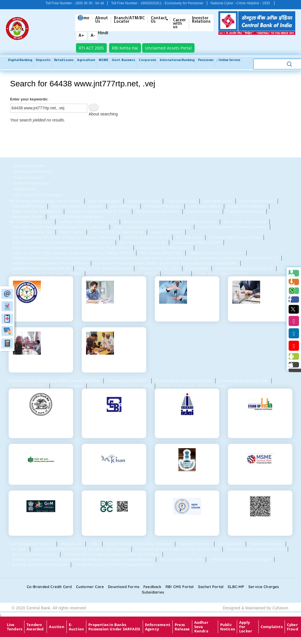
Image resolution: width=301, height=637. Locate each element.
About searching (103, 114)
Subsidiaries (153, 592)
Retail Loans (64, 60)
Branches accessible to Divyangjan (39, 565)
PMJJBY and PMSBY (29, 386)
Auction (56, 626)
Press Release (182, 627)
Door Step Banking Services (34, 554)
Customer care (90, 586)
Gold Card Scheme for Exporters (77, 206)
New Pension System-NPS (245, 222)
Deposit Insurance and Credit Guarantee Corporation (114, 526)
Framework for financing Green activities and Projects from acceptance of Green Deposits (166, 263)
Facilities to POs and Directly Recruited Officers (49, 263)
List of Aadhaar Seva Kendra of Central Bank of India (177, 549)
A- (93, 36)
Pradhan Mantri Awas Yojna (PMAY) (183, 381)
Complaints (272, 626)
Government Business (256, 201)
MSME (103, 60)
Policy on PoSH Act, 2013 (158, 269)
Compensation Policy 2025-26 (196, 243)
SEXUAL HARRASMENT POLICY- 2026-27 (123, 274)
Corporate (147, 60)
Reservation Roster (27, 217)
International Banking (177, 60)
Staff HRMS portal (217, 201)
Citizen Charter (71, 232)
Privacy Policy (197, 269)
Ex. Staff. (19, 549)
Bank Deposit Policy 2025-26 (142, 243)
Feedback (152, 586)
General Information (29, 166)
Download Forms (123, 586)
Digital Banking (20, 60)
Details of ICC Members (247, 206)
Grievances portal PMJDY (127, 381)
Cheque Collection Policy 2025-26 (216, 253)
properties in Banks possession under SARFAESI (114, 627)
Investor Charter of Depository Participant (139, 544)
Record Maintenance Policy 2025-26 (244, 269)
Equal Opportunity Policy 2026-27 (163, 248)
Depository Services (194, 544)
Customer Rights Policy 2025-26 (234, 237)
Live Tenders (14, 627)
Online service (228, 60)
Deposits (43, 60)
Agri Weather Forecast (40, 477)
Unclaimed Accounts (143, 201)
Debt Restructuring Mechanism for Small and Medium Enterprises (64, 237)
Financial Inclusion (28, 178)
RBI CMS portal (179, 586)
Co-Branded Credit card (49, 586)
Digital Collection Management (36, 212)
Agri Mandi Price (186, 477)
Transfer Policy (176, 274)
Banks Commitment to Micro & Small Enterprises (151, 227)
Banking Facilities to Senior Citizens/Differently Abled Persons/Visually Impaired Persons (82, 560)
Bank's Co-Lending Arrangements (76, 217)
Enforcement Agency (265, 544)
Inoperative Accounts (202, 212)
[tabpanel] (150, 209)
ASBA (94, 544)
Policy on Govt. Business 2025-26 (104, 269)
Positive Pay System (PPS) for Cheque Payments (114, 565)
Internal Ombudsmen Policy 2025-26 (41, 269)
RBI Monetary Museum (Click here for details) (45, 201)
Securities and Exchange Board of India (114, 424)
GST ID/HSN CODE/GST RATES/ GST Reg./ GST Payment (81, 549)
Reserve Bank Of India (40, 422)
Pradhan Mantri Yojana (31, 183)
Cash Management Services (31, 544)
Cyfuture (280, 608)
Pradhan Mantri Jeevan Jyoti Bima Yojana (192, 386)
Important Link (25, 189)
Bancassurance (230, 544)
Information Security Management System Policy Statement (59, 227)
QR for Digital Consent (260, 524)
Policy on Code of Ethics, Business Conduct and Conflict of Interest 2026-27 (72, 253)
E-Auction (76, 627)
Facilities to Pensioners (162, 206)
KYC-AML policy (189, 237)
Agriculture (86, 60)
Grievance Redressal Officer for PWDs (98, 212)
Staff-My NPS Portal (28, 206)
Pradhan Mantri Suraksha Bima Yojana (120, 386)
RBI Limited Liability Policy (161, 253)
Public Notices (227, 627)
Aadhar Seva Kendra (201, 626)
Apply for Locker (245, 626)
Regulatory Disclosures (244, 212)
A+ (81, 36)
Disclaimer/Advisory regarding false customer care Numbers (111, 554)
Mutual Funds (71, 544)
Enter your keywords (28, 99)
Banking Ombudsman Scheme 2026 (87, 222)
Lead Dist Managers (104, 201)
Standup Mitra (260, 422)
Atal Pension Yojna (68, 386)
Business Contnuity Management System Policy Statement (169, 222)
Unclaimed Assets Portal (168, 48)
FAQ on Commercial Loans (181, 560)
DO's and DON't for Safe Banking (116, 232)
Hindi (103, 33)
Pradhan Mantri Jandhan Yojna (243, 381)
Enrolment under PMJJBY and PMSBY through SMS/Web (54, 381)
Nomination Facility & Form (157, 212)
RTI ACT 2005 (91, 48)
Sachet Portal (211, 586)
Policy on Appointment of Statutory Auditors (232, 227)
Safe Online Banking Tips (32, 232)
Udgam (187, 524)
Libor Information (123, 206)
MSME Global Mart (260, 477)
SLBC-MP (236, 586)
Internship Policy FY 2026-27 (146, 237)
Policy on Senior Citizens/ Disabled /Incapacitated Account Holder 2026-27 (71, 248)
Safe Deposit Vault (181, 201)
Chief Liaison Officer (204, 206)
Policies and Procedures (33, 172)
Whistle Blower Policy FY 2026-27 (222, 274)
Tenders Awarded (34, 627)
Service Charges (263, 586)
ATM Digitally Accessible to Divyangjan (240, 560)
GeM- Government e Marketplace (40, 526)
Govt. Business (123, 60)
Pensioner (206, 60)
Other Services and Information (38, 195)
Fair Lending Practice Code (30, 222)
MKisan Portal (114, 477)
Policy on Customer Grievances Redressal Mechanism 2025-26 (62, 243)
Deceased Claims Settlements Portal (255, 549)
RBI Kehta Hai (125, 48)
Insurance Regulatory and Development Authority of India (187, 426)
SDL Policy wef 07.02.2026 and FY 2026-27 (46, 274)
